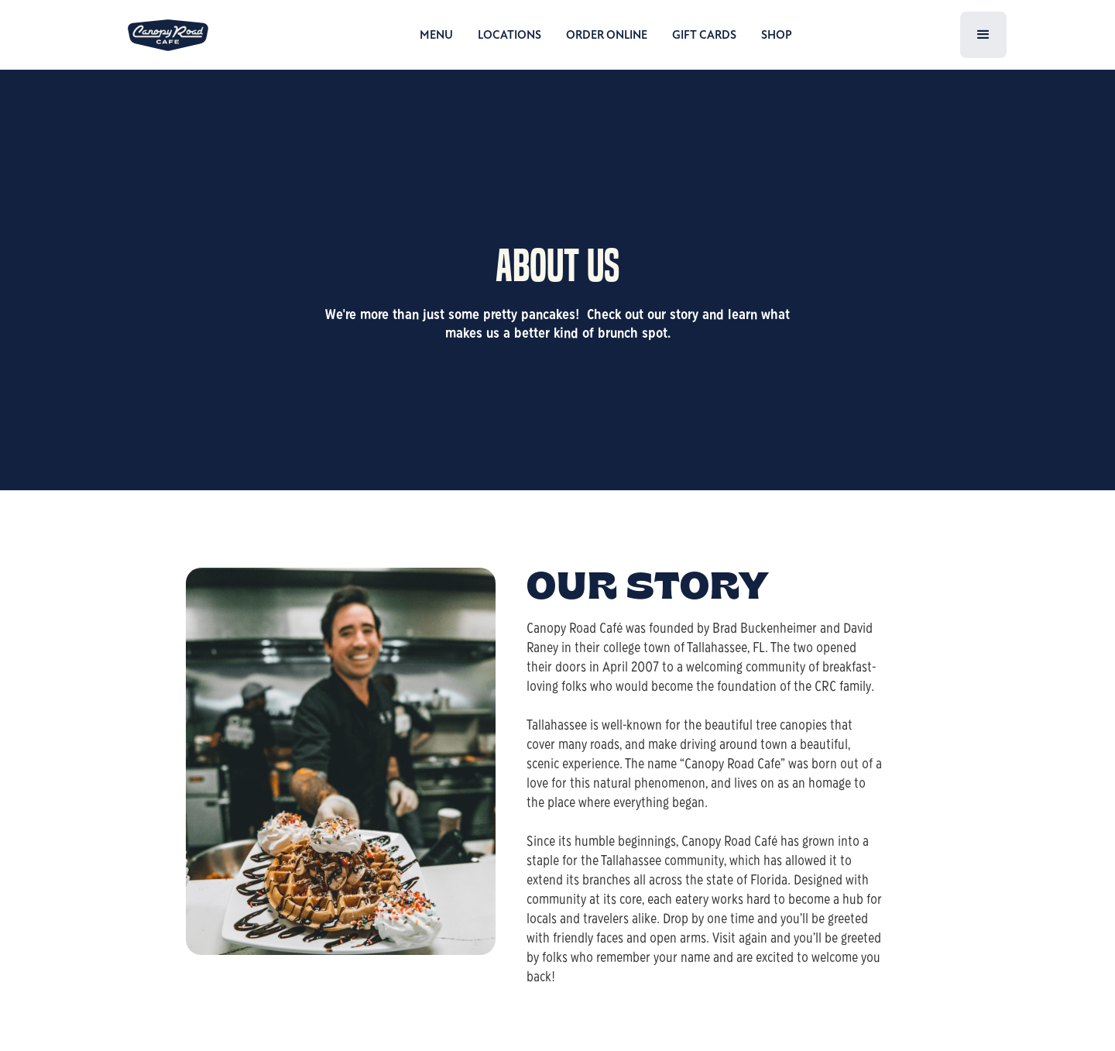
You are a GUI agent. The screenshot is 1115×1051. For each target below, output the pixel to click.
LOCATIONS (509, 35)
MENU (436, 35)
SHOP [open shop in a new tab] (776, 35)
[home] (168, 35)
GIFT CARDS (704, 35)
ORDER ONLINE (606, 35)
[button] (983, 35)
